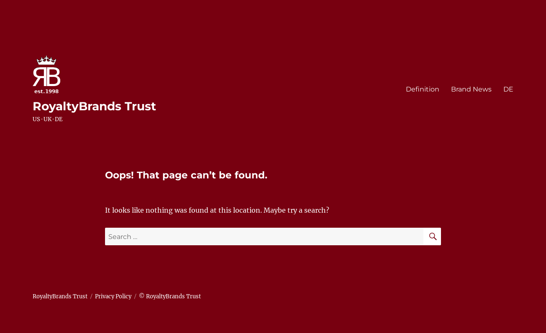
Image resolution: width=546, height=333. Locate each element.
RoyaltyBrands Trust (94, 106)
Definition (422, 89)
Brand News (471, 89)
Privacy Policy (113, 296)
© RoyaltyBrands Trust (170, 296)
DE (508, 89)
